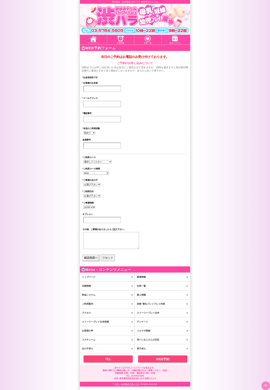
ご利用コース (89, 157)
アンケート (163, 325)
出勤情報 (120, 43)
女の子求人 (108, 352)
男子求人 (163, 352)
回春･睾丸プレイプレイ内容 (163, 307)
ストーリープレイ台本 (163, 316)
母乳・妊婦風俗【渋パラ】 (127, 387)
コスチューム (108, 343)
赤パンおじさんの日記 (163, 343)
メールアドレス (90, 98)
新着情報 (163, 280)
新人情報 (163, 298)
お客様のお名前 (90, 83)
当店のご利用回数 (91, 128)
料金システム (175, 43)
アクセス (108, 316)
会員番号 (86, 140)
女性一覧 (148, 43)
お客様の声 (108, 334)
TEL (108, 362)
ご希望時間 (88, 203)
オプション (87, 214)
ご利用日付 (88, 191)
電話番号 (87, 113)
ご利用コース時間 (91, 169)
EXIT (165, 374)
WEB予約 (162, 362)
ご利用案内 (108, 307)
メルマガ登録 (163, 334)
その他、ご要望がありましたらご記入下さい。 (104, 229)
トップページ (93, 43)
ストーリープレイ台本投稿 (108, 325)
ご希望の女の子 (90, 180)
